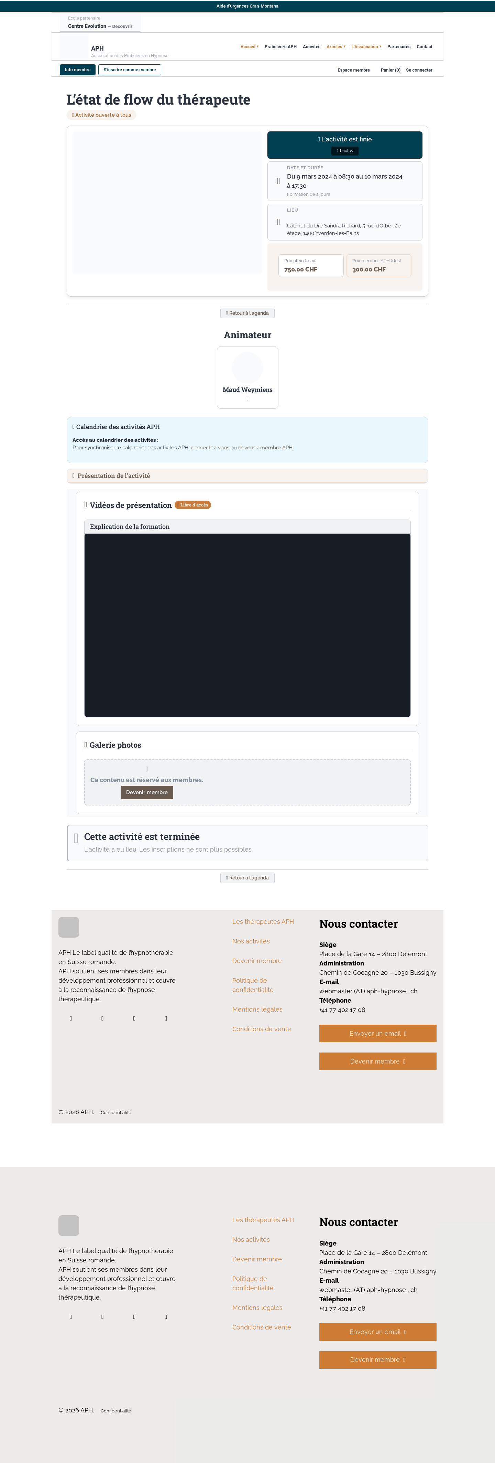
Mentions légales (257, 1011)
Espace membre (354, 70)
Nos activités (251, 943)
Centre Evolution (100, 26)
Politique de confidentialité (253, 987)
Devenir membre (147, 794)
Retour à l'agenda (247, 314)
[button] (247, 379)
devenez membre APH (265, 449)
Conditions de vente (261, 1031)
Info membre (77, 69)
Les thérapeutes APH (263, 923)
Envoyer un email (378, 1035)
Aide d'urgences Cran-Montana (247, 6)
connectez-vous (210, 449)
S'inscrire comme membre (129, 69)
